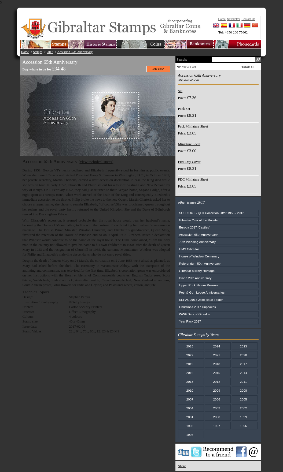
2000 (216, 417)
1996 (243, 426)
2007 (189, 399)
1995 (189, 434)
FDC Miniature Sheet (193, 179)
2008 (243, 390)
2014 (243, 372)
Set (180, 91)
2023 (243, 346)
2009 (216, 390)
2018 (216, 364)
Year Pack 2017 (190, 321)
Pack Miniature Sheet (193, 126)
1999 (243, 417)
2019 (189, 364)
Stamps (37, 52)
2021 (216, 355)
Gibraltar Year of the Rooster (199, 220)
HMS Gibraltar (189, 249)
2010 (189, 390)
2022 (189, 355)
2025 (189, 346)
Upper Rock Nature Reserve (199, 285)
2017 (50, 52)
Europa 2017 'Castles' (194, 227)
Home (25, 52)
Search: (182, 59)
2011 (243, 381)
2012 (216, 381)
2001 (189, 417)
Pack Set (184, 109)
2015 (216, 372)
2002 (243, 408)
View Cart (189, 67)
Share (182, 466)
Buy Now (158, 68)
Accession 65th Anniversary (75, 52)
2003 (216, 408)
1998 (189, 426)
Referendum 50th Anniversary (200, 263)
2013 (189, 381)
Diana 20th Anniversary (195, 278)
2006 (216, 399)
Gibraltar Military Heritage (197, 270)
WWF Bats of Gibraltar (195, 314)
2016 (189, 372)
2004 (189, 408)
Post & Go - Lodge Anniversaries (202, 292)
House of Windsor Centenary (199, 256)
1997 (216, 426)
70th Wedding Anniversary (197, 242)
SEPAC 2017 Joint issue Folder (201, 299)
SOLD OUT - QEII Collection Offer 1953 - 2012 (211, 213)
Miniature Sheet (189, 144)
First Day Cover (189, 162)
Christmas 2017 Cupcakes (197, 307)
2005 (243, 399)
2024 (216, 346)
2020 (243, 355)
